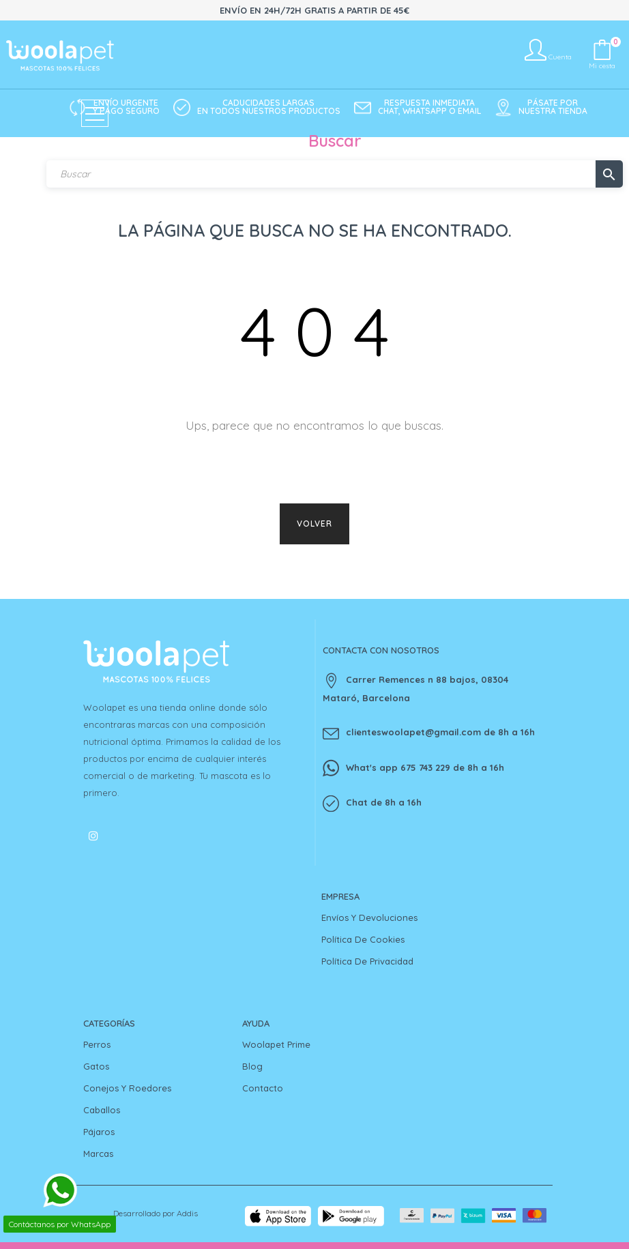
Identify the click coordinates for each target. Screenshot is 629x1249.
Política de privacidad (367, 961)
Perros (97, 1044)
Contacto (262, 1088)
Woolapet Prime (276, 1044)
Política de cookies (363, 939)
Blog (252, 1066)
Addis (187, 1213)
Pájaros (99, 1131)
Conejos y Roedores (127, 1088)
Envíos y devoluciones (369, 917)
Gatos (96, 1066)
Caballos (101, 1109)
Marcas (98, 1153)
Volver (314, 523)
